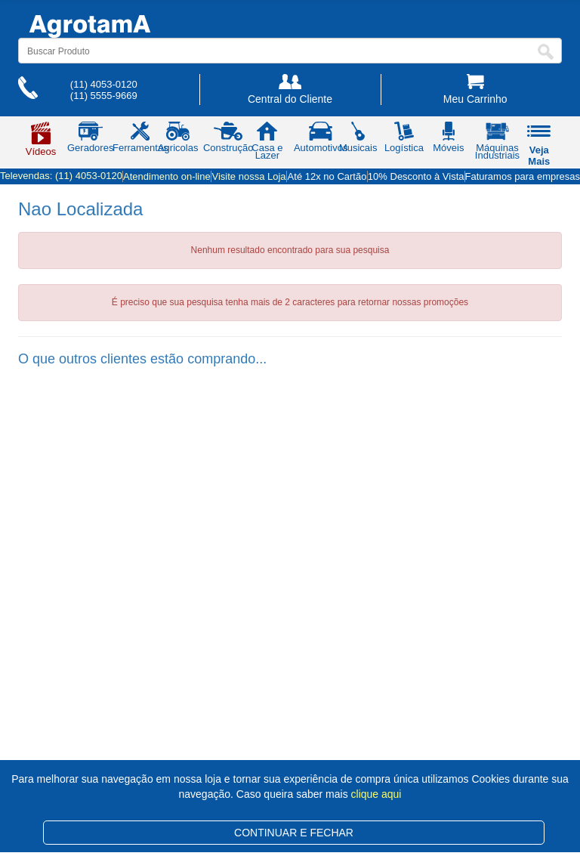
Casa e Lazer (266, 143)
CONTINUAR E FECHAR (293, 833)
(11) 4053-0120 (103, 84)
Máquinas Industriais (497, 143)
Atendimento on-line (167, 176)
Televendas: (61, 175)
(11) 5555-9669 (103, 95)
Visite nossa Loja (249, 176)
